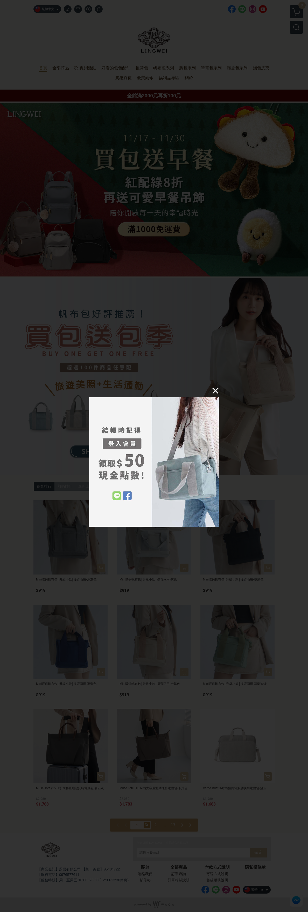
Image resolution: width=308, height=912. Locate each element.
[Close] (215, 390)
